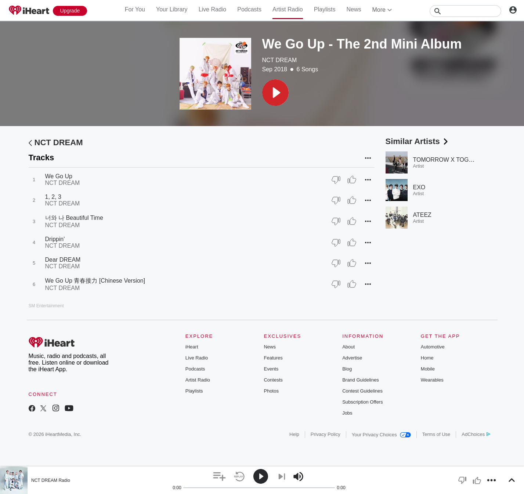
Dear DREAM (63, 260)
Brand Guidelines (360, 380)
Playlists (325, 9)
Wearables (432, 380)
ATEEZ (422, 215)
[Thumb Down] (336, 180)
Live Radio (213, 9)
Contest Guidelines (362, 391)
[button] (275, 92)
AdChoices (476, 434)
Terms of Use (436, 434)
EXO (419, 187)
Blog (347, 369)
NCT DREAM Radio (50, 480)
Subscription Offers (362, 402)
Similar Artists (417, 141)
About (348, 347)
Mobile (428, 369)
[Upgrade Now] (70, 11)
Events (271, 369)
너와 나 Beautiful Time (74, 218)
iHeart (191, 347)
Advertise (352, 358)
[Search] (465, 11)
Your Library (172, 9)
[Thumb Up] (351, 180)
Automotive (433, 347)
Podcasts (249, 9)
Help (294, 434)
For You (135, 9)
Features (273, 358)
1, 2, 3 (53, 197)
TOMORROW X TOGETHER (451, 160)
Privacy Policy (325, 434)
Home (427, 358)
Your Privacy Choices (381, 434)
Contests (273, 380)
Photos (271, 391)
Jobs (347, 413)
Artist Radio (287, 9)
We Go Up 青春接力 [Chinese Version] (95, 281)
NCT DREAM (279, 60)
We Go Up (58, 176)
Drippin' (55, 239)
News (353, 9)
